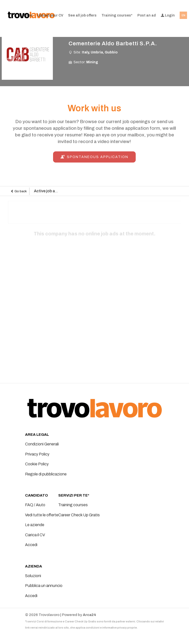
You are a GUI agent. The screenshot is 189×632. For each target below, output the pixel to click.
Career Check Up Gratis (79, 515)
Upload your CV (50, 15)
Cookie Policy (37, 464)
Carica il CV (35, 535)
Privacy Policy (37, 454)
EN (183, 15)
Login (168, 15)
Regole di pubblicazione (46, 474)
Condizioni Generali (42, 444)
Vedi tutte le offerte (41, 515)
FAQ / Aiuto (35, 505)
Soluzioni (33, 576)
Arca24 (89, 615)
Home (27, 15)
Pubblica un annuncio (43, 585)
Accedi (31, 545)
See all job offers (82, 15)
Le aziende (34, 525)
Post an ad (146, 15)
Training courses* (117, 15)
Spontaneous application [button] (94, 157)
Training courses (73, 505)
